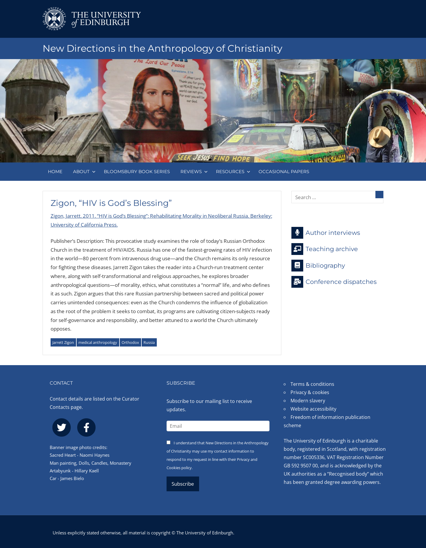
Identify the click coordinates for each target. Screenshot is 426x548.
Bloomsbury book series (137, 171)
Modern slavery (308, 400)
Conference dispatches (334, 282)
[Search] (379, 194)
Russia (149, 342)
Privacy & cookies (310, 392)
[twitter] (61, 427)
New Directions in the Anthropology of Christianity (162, 48)
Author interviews (325, 233)
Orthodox (130, 342)
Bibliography (318, 265)
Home (55, 171)
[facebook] (86, 427)
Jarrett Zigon (63, 342)
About (84, 171)
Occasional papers (284, 171)
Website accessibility (313, 409)
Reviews (194, 171)
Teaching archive (324, 249)
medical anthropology (97, 342)
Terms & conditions (312, 384)
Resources (233, 171)
